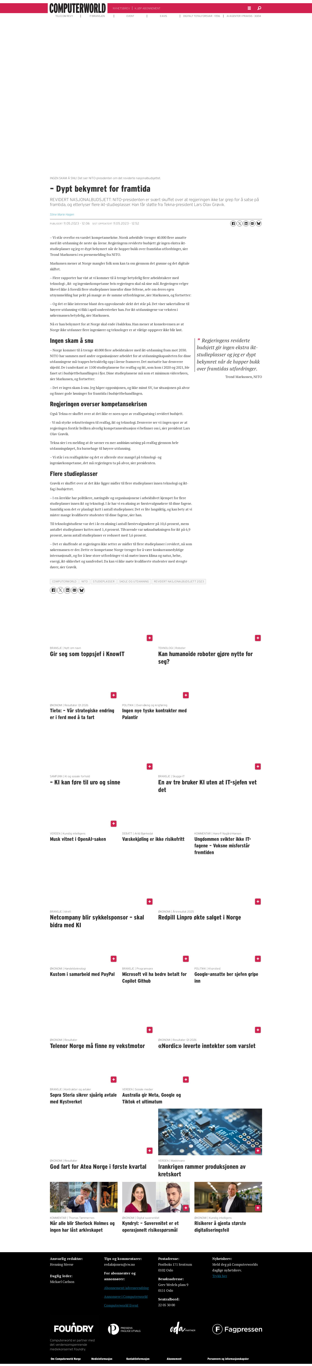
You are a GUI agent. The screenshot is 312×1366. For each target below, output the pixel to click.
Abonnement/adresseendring (126, 1288)
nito (85, 581)
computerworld (64, 581)
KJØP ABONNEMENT (147, 8)
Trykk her (219, 1276)
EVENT (130, 16)
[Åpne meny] (249, 8)
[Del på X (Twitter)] (240, 223)
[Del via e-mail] (252, 223)
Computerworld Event (121, 1305)
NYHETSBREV (121, 8)
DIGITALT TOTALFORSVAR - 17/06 (201, 16)
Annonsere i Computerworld (126, 1296)
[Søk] (259, 8)
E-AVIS (163, 16)
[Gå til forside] (77, 8)
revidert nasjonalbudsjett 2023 (179, 581)
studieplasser (103, 581)
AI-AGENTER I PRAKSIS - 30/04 (244, 16)
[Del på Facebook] (233, 223)
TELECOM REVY (64, 16)
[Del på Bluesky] (259, 223)
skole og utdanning (134, 581)
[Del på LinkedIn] (246, 223)
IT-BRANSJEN (97, 16)
